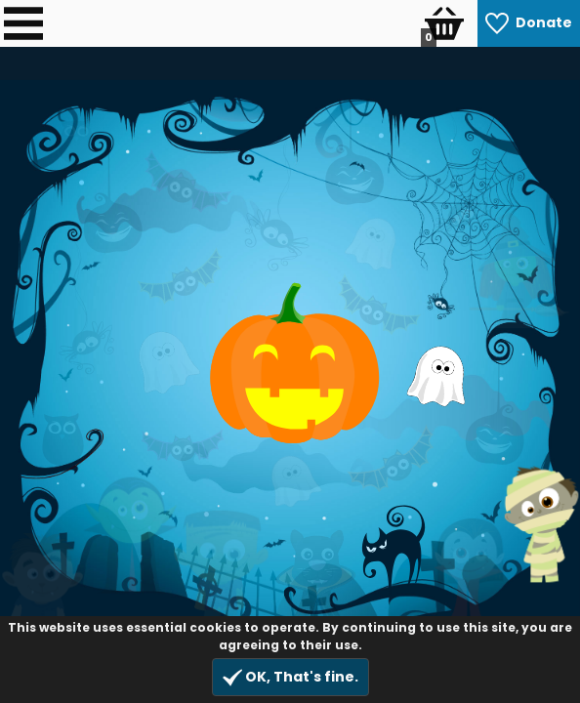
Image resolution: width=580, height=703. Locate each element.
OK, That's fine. (290, 677)
